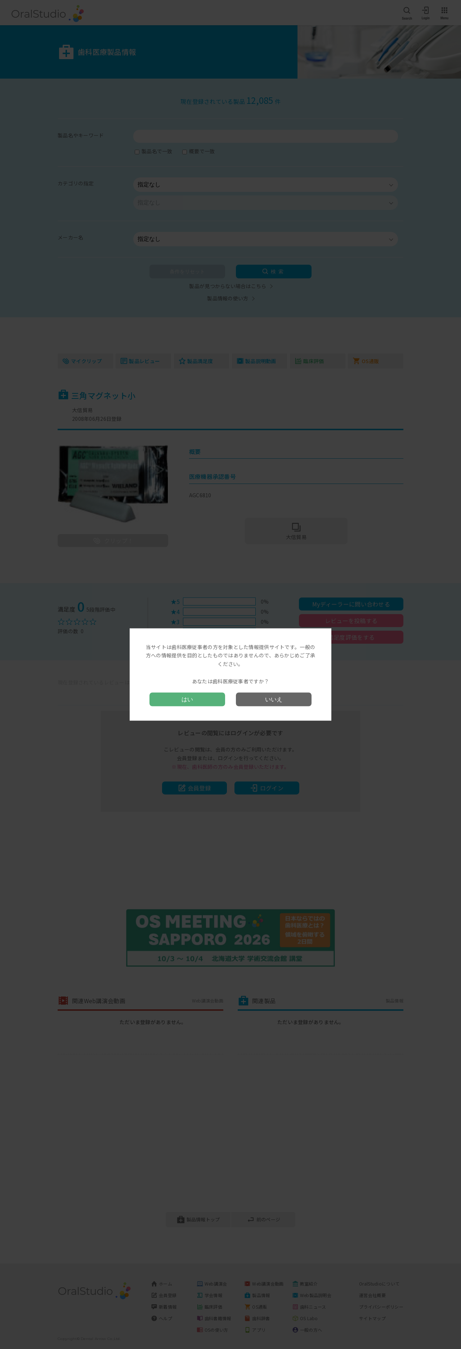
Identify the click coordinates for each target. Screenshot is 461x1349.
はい (187, 699)
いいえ (273, 699)
